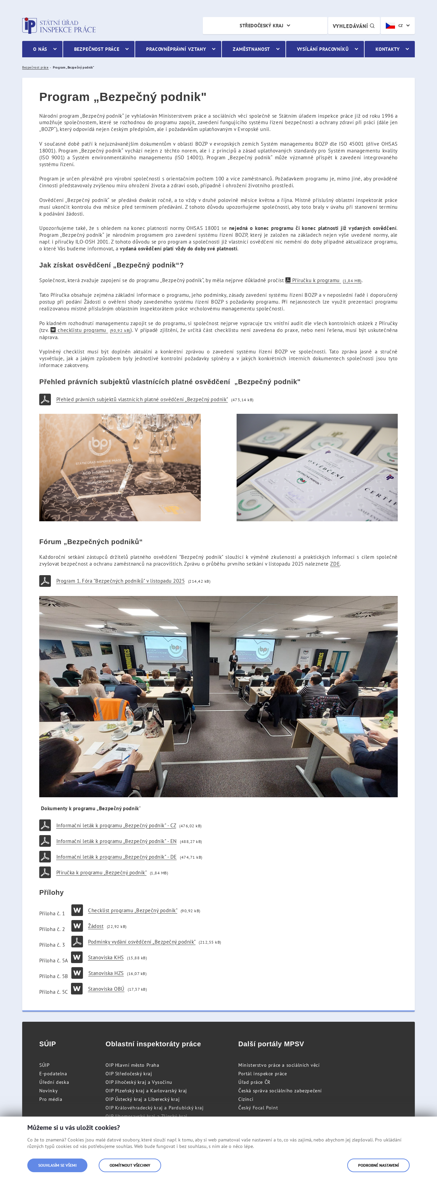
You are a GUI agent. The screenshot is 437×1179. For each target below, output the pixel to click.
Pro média (50, 1099)
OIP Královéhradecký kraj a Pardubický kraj (154, 1108)
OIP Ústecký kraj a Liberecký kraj (142, 1099)
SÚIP (44, 1065)
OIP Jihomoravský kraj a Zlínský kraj (146, 1116)
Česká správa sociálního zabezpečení (280, 1091)
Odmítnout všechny (130, 1165)
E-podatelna (53, 1074)
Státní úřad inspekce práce (59, 25)
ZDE (335, 564)
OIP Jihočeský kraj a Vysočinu (138, 1082)
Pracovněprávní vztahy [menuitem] (176, 49)
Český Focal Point (258, 1108)
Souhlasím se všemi (57, 1165)
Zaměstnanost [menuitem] (251, 49)
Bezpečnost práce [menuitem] (96, 49)
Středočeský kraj (261, 26)
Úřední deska (54, 1082)
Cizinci (245, 1099)
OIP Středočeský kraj (128, 1074)
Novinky (48, 1091)
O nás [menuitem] (40, 49)
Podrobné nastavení (378, 1165)
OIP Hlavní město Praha (132, 1065)
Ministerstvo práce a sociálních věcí (279, 1065)
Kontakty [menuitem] (388, 49)
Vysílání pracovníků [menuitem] (323, 49)
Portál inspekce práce (262, 1074)
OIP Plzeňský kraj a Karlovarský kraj (146, 1091)
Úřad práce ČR (254, 1082)
